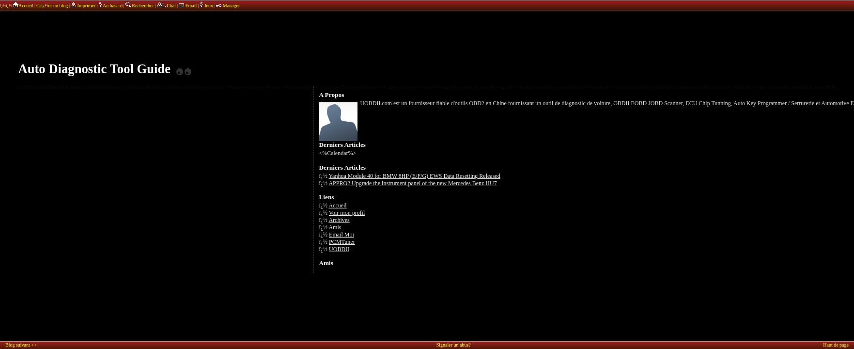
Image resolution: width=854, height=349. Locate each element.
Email (188, 5)
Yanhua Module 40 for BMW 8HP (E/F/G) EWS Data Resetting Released (414, 176)
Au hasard (110, 5)
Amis (334, 227)
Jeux (207, 5)
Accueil (23, 5)
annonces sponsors (427, 36)
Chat (166, 5)
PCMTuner (342, 241)
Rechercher (139, 5)
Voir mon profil (347, 212)
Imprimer (83, 5)
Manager (228, 5)
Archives (338, 220)
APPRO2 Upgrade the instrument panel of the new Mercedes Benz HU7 (412, 183)
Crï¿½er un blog (52, 5)
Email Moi (341, 234)
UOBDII (339, 249)
